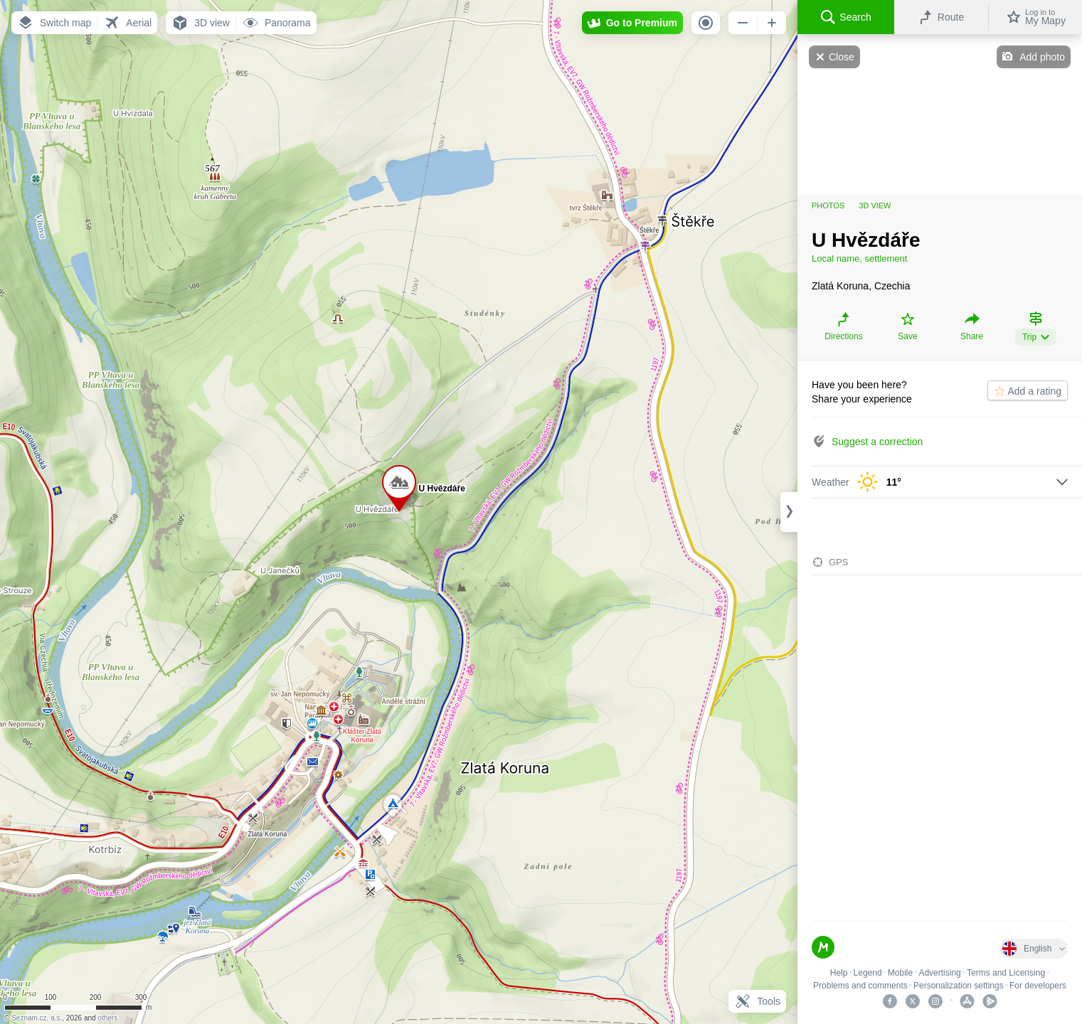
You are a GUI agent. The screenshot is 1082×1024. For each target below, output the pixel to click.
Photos (828, 205)
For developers (1037, 986)
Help (839, 973)
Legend (868, 973)
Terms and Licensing (1006, 973)
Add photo (1042, 57)
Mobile (900, 973)
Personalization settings (958, 986)
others (107, 1018)
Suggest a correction (877, 441)
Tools (757, 1001)
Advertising (939, 973)
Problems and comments (860, 986)
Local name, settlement (859, 258)
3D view (875, 205)
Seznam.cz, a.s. (36, 1018)
